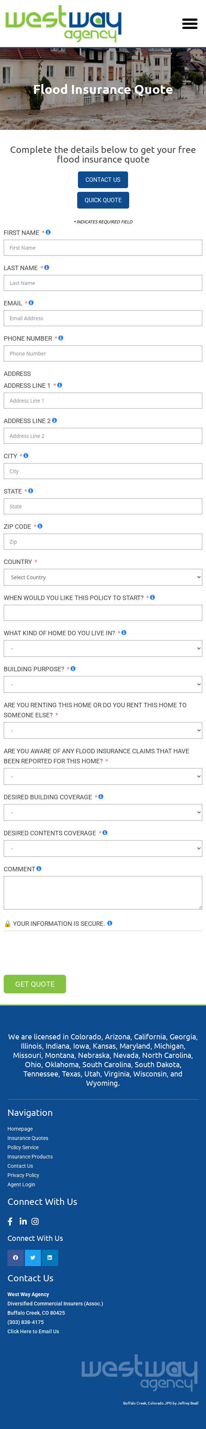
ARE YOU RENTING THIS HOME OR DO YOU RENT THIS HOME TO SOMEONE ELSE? (95, 710)
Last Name (21, 268)
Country (18, 562)
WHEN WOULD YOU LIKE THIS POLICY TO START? (74, 598)
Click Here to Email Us (33, 1331)
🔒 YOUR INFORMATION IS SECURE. (54, 923)
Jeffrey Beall (188, 1403)
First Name (21, 232)
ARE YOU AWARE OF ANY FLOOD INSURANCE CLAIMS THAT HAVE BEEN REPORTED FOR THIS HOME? (96, 756)
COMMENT (19, 869)
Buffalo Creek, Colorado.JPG (147, 1403)
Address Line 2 (27, 421)
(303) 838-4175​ (25, 1322)
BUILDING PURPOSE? (34, 669)
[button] (190, 23)
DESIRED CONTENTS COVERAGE (50, 833)
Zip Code (17, 526)
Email (13, 303)
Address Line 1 (27, 385)
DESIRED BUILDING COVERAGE (48, 797)
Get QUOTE (35, 984)
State (13, 491)
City (10, 456)
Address (17, 373)
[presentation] (60, 952)
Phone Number (28, 338)
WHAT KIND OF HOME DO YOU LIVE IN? (59, 633)
